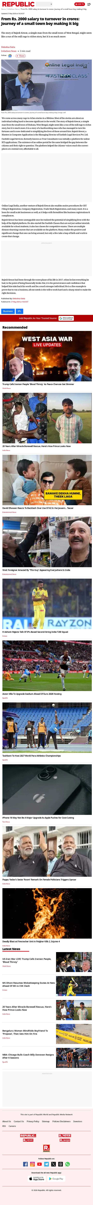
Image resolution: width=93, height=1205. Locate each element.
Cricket (4, 636)
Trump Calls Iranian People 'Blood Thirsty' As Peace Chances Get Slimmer (38, 384)
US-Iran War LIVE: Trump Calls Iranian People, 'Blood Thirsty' (26, 960)
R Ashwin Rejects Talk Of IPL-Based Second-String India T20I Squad (35, 632)
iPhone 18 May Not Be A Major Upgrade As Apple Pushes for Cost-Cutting (38, 817)
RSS (4, 1126)
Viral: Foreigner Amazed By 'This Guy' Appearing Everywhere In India (36, 570)
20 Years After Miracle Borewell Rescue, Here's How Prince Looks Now (36, 446)
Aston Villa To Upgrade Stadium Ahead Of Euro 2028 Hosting (31, 694)
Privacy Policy (33, 1121)
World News (6, 388)
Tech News (6, 822)
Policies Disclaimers (61, 1121)
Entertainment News (9, 512)
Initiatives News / (13, 9)
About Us (6, 1121)
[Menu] (88, 4)
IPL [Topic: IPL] (19, 311)
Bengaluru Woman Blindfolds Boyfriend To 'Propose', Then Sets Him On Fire (25, 1032)
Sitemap (46, 1121)
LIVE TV (80, 4)
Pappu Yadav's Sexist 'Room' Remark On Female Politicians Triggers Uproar (39, 879)
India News (6, 450)
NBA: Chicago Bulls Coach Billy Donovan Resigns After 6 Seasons (28, 1056)
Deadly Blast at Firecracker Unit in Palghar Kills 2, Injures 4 (31, 941)
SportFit (5, 698)
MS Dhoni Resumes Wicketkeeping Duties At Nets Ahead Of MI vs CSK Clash (28, 984)
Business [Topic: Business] (8, 311)
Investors (77, 1121)
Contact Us (19, 1121)
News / (4, 9)
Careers (12, 1126)
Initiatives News (8, 51)
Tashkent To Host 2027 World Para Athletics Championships (31, 755)
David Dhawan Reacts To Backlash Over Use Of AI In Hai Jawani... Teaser (38, 508)
